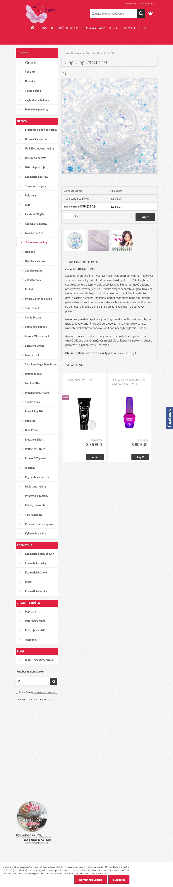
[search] (141, 13)
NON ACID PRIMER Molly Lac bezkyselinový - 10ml (129, 382)
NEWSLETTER (132, 28)
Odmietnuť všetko (90, 879)
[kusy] (68, 216)
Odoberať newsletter (30, 671)
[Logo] (41, 13)
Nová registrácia (146, 3)
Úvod (66, 53)
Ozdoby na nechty (80, 53)
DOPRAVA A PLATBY (94, 28)
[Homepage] (32, 28)
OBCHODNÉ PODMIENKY (64, 28)
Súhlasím (119, 879)
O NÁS (43, 28)
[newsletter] (53, 681)
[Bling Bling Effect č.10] (109, 79)
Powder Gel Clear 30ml (80, 380)
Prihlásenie (131, 3)
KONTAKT (114, 28)
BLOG (147, 28)
